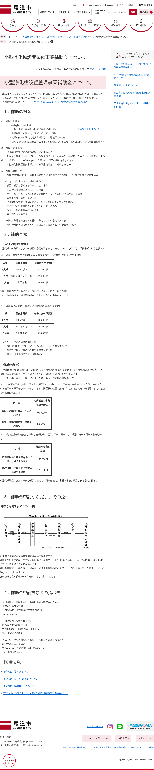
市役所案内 (123, 738)
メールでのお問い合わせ (96, 738)
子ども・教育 (38, 25)
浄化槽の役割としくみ (16, 671)
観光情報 (115, 25)
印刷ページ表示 (98, 69)
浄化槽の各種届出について (19, 686)
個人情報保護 (120, 747)
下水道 (84, 37)
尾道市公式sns (95, 726)
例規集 (151, 747)
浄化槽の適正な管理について (20, 678)
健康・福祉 (64, 25)
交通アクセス (145, 738)
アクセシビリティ (137, 747)
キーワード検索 (100, 11)
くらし (13, 25)
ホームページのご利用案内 (73, 747)
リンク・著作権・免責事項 (100, 747)
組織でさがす (46, 12)
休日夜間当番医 (80, 12)
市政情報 (141, 25)
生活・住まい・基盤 (67, 37)
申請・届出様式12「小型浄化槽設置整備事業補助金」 (61, 102)
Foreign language (93, 5)
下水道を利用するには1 (90, 129)
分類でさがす (31, 37)
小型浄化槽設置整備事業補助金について (29, 41)
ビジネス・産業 (90, 25)
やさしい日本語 (126, 5)
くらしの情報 (48, 37)
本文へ (75, 5)
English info (110, 5)
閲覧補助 (148, 5)
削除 (51, 41)
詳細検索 (144, 12)
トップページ (15, 37)
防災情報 (63, 12)
